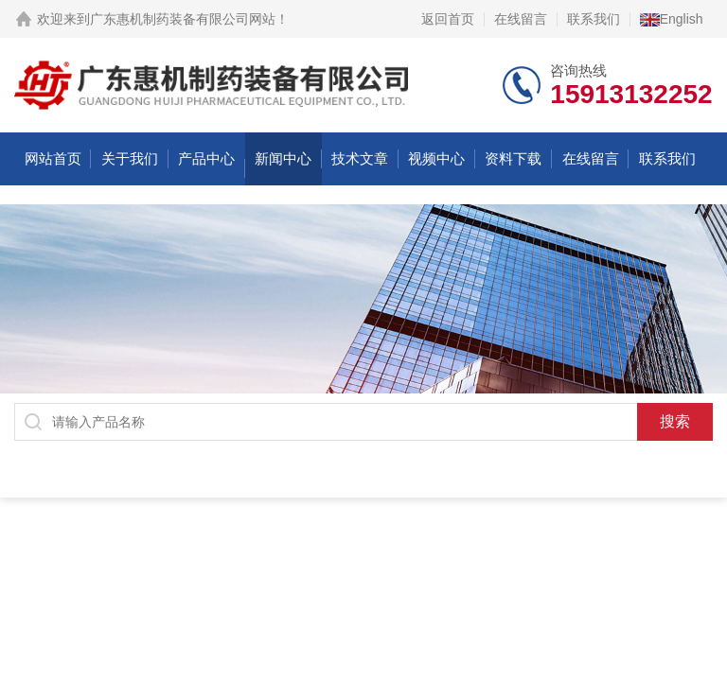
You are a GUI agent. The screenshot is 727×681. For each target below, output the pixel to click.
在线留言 (520, 18)
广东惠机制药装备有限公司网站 (182, 18)
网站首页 (53, 158)
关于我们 (129, 158)
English (671, 18)
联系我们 (593, 18)
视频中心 (436, 158)
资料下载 (513, 158)
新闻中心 (283, 158)
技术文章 (359, 158)
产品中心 (206, 158)
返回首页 (447, 18)
